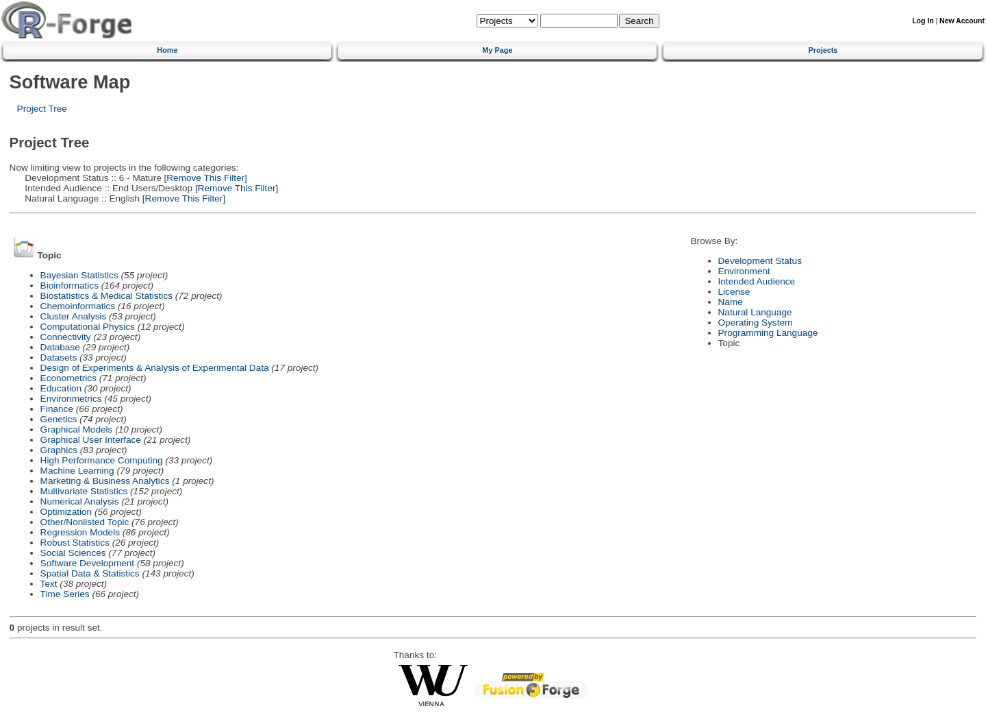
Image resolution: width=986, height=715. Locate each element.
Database (60, 347)
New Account (962, 21)
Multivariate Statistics (84, 491)
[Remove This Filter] (204, 178)
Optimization (66, 512)
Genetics (58, 419)
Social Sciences (73, 553)
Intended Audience (757, 281)
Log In (922, 21)
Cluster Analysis (73, 316)
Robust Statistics (75, 542)
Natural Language (755, 312)
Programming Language (768, 333)
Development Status (760, 261)
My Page (497, 50)
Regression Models (80, 532)
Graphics (58, 450)
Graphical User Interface (90, 440)
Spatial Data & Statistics (90, 573)
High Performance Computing (101, 460)
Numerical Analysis (79, 501)
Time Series (65, 594)
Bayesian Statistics (79, 275)
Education (60, 388)
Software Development (87, 563)
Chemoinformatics (78, 306)
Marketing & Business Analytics (105, 481)
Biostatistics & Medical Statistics (106, 296)
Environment (744, 271)
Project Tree (42, 109)
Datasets (58, 357)
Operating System (755, 322)
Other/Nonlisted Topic (84, 522)
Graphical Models (76, 429)
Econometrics (68, 378)
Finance (56, 409)
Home (167, 50)
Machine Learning (77, 470)
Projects (823, 50)
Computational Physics (87, 327)
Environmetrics (71, 398)
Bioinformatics (69, 285)
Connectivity (65, 337)
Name (730, 302)
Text (49, 584)
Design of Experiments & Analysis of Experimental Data (154, 368)
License (734, 292)
